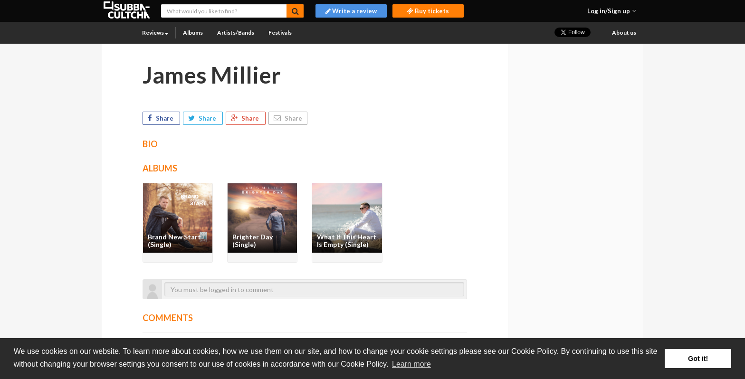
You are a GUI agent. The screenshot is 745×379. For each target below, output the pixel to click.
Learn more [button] (411, 364)
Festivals (280, 32)
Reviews (155, 32)
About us (624, 32)
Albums (193, 32)
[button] (611, 11)
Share (161, 118)
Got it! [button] (698, 358)
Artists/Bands (235, 32)
